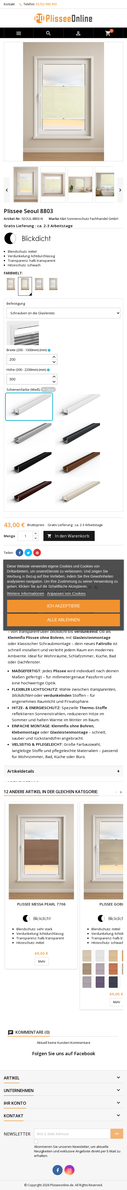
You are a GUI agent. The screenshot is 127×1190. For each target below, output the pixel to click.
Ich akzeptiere (63, 606)
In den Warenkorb (68, 536)
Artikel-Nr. (12, 218)
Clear (50, 389)
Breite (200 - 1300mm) (27, 350)
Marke (54, 218)
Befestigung (16, 303)
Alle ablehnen (63, 620)
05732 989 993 (46, 4)
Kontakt (9, 4)
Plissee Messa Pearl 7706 (41, 904)
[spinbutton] (32, 359)
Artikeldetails (63, 771)
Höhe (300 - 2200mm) (26, 369)
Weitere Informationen (25, 593)
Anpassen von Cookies (66, 593)
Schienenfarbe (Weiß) (31, 389)
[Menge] (25, 536)
